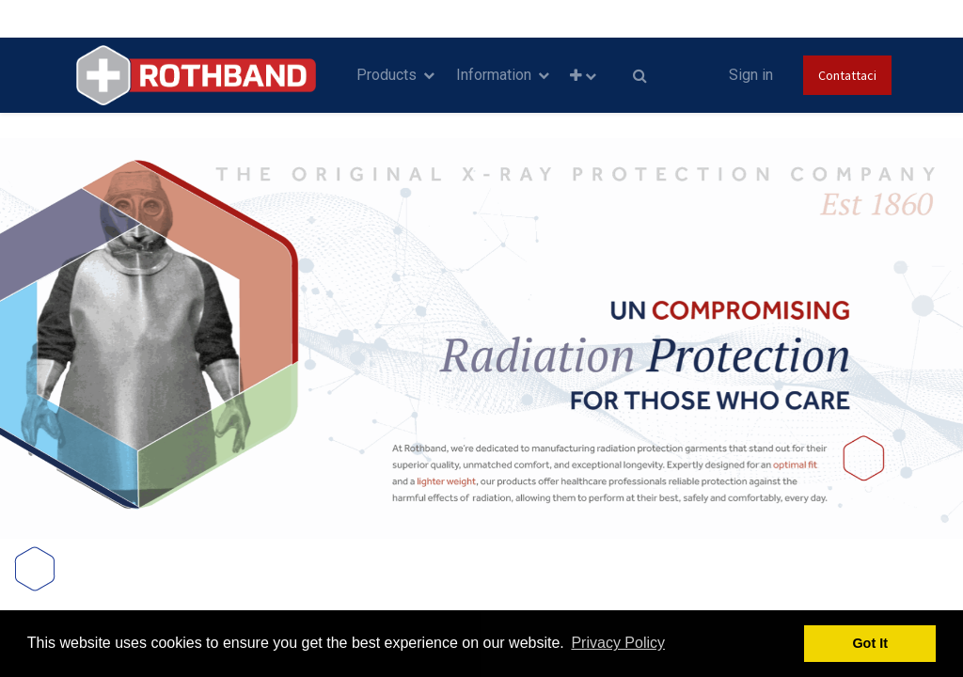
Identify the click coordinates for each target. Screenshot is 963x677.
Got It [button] (870, 643)
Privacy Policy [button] (618, 643)
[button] (583, 75)
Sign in (751, 75)
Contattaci (847, 75)
